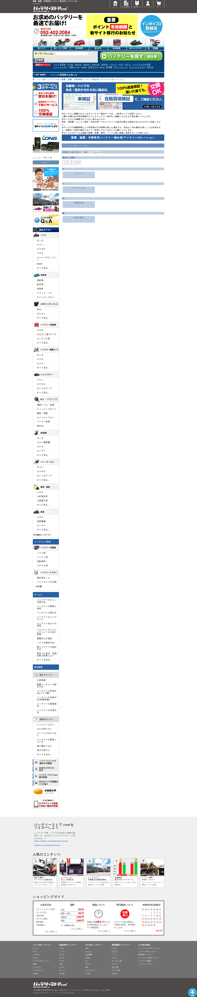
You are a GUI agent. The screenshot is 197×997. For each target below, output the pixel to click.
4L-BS (70, 65)
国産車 (40, 280)
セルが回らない (44, 729)
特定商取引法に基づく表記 (53, 990)
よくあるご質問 (104, 990)
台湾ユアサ (93, 67)
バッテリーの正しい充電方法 (47, 601)
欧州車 (40, 284)
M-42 (102, 67)
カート (158, 4)
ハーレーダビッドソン (47, 258)
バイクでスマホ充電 (141, 65)
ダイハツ (62, 970)
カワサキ (41, 249)
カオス (128, 65)
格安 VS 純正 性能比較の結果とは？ (47, 654)
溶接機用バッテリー (121, 945)
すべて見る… (43, 268)
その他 (39, 586)
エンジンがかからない (47, 734)
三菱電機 (88, 955)
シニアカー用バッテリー (147, 952)
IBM (86, 967)
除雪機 (109, 67)
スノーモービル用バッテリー (149, 958)
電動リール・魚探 (45, 405)
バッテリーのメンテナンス (47, 618)
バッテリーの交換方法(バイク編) (47, 692)
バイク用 (41, 553)
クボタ (40, 330)
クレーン (79, 173)
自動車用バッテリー (68, 945)
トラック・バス (44, 293)
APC (39, 309)
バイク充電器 (60, 65)
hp (86, 961)
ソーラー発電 (43, 422)
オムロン (41, 314)
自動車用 (41, 561)
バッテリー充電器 (144, 961)
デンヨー (115, 964)
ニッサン (62, 952)
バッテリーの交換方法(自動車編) (47, 698)
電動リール (74, 67)
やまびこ (115, 952)
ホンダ (40, 240)
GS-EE (87, 958)
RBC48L (96, 65)
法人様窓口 (126, 4)
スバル (61, 958)
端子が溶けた (43, 750)
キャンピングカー (137, 67)
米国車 (40, 289)
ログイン (46, 162)
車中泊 (150, 67)
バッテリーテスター (145, 964)
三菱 (60, 964)
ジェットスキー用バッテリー (149, 948)
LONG (84, 67)
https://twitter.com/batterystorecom (51, 841)
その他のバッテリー (42, 535)
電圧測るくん (43, 578)
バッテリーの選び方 (47, 613)
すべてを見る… (44, 660)
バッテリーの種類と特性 (47, 607)
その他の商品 (144, 945)
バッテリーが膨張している (47, 740)
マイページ (148, 4)
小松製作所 (42, 496)
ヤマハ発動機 (43, 442)
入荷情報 (41, 680)
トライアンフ (38, 970)
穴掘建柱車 (79, 203)
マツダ (61, 961)
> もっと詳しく (51, 931)
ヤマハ (40, 245)
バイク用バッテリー (42, 945)
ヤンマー (41, 451)
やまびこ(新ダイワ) (46, 334)
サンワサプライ (91, 970)
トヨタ (61, 948)
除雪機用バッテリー (145, 955)
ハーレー (113, 65)
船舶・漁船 (42, 413)
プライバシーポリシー (75, 990)
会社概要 (37, 990)
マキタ (114, 958)
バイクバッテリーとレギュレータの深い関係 (47, 632)
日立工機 (115, 967)
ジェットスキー (61, 67)
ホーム (115, 4)
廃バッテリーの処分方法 (47, 648)
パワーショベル (79, 188)
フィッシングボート (47, 409)
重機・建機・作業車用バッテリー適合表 (80, 79)
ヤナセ (40, 447)
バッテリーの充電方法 (47, 711)
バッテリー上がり (45, 725)
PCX (121, 65)
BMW (39, 264)
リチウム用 (42, 565)
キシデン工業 (43, 339)
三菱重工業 (42, 501)
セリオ (40, 363)
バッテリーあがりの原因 (47, 624)
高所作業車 (79, 218)
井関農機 (41, 521)
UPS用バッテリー (93, 945)
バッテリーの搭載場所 (47, 705)
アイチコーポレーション (112, 79)
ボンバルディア (44, 388)
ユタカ (87, 964)
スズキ (40, 253)
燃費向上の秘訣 (44, 638)
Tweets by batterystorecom (47, 845)
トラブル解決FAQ (46, 643)
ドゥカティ (37, 967)
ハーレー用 (42, 557)
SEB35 (104, 65)
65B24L (87, 65)
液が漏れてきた (44, 746)
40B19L (78, 65)
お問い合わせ (90, 990)
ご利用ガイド (137, 4)
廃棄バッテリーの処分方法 (47, 685)
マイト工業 (116, 970)
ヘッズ (114, 955)
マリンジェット (121, 67)
